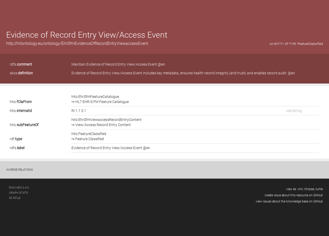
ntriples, (309, 189)
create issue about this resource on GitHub (294, 195)
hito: (21, 102)
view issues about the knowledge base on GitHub (289, 201)
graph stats (18, 192)
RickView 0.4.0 (19, 187)
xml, (300, 189)
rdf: (16, 139)
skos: (21, 73)
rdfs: (21, 64)
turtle (319, 189)
